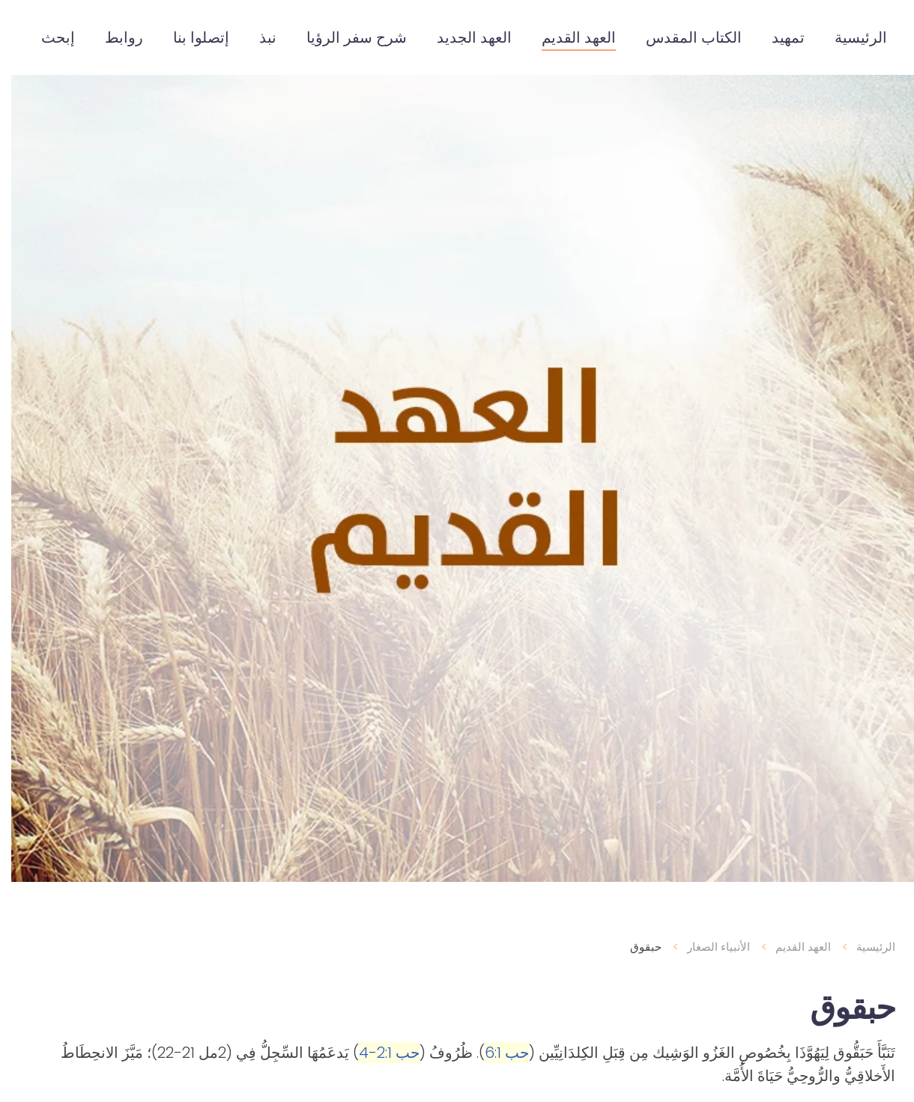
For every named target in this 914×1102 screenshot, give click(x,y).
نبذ (256, 37)
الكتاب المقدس (682, 37)
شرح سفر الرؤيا (345, 37)
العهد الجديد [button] (463, 37)
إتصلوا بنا (190, 37)
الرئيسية (849, 37)
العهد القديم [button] (567, 37)
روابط (113, 37)
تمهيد (776, 37)
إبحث (47, 37)
